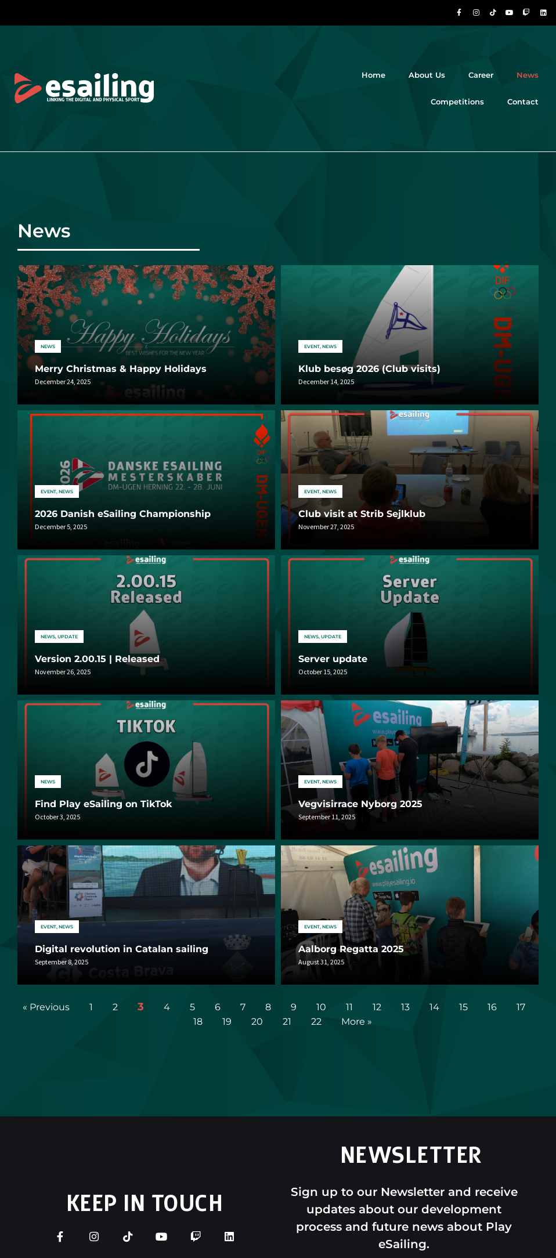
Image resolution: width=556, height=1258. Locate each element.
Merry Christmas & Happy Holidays (121, 368)
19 (227, 1021)
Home (373, 74)
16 (492, 1007)
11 (349, 1007)
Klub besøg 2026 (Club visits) (369, 368)
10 (321, 1007)
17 (521, 1007)
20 (257, 1021)
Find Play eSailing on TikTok (103, 803)
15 (463, 1007)
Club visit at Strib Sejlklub (361, 513)
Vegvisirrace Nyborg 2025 (360, 803)
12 (377, 1007)
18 (198, 1021)
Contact (523, 101)
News (528, 74)
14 (434, 1007)
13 (405, 1007)
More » (356, 1021)
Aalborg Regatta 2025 (351, 949)
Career (480, 74)
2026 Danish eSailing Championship (123, 513)
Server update (332, 658)
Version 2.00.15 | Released (97, 658)
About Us (427, 74)
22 (316, 1021)
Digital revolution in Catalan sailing (121, 949)
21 (287, 1021)
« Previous (46, 1007)
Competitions (457, 101)
